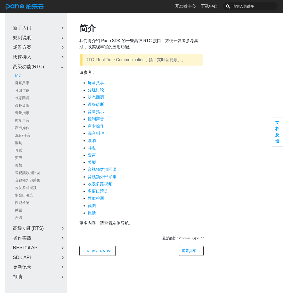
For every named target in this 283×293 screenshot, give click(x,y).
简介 (18, 75)
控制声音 (22, 120)
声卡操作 (22, 128)
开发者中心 (197, 6)
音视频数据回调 (27, 173)
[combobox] (256, 6)
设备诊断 (22, 105)
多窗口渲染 (24, 195)
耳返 (18, 150)
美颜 (18, 165)
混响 (18, 143)
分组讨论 (22, 90)
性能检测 (22, 203)
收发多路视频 (26, 188)
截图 (18, 210)
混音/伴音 (22, 135)
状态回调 (22, 98)
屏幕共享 (22, 83)
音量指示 (22, 113)
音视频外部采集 (27, 180)
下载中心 (220, 6)
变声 (18, 158)
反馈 (18, 218)
